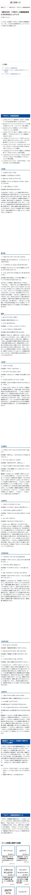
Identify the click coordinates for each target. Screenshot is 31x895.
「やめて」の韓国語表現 (10, 68)
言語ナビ (3, 7)
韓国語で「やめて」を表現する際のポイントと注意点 (16, 71)
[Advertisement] (15, 43)
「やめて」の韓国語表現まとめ (12, 74)
